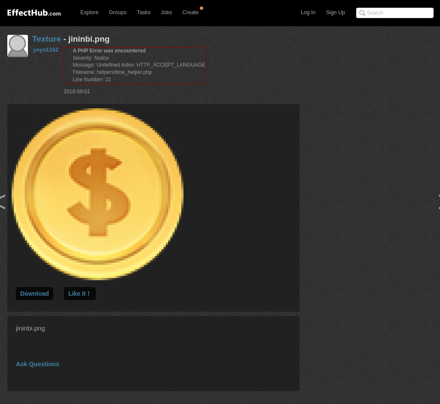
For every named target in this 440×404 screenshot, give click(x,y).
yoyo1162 (45, 49)
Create (191, 12)
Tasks (143, 12)
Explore (89, 12)
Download (34, 293)
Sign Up (335, 12)
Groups (117, 12)
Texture (46, 38)
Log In (308, 12)
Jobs (166, 12)
